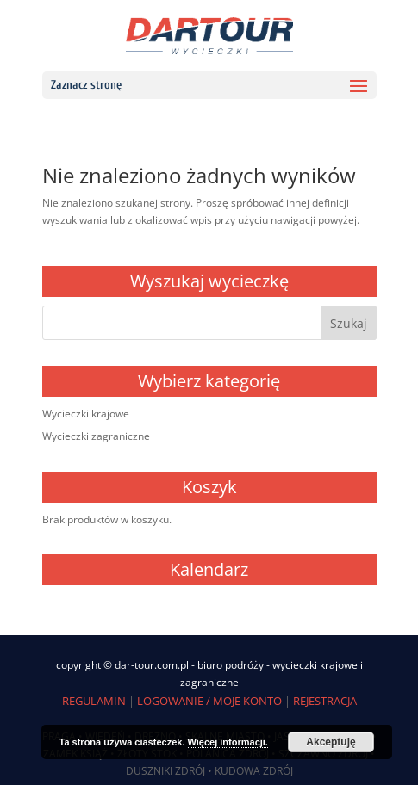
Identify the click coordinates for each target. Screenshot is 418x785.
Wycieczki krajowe (85, 413)
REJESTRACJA (325, 700)
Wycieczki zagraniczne (96, 436)
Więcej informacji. (228, 742)
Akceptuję (330, 742)
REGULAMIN (94, 700)
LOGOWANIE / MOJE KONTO (209, 700)
